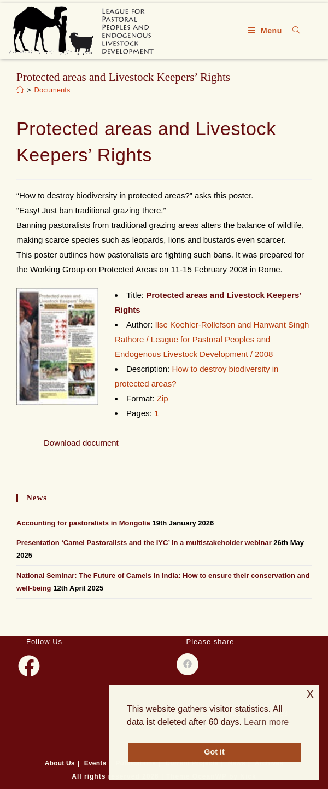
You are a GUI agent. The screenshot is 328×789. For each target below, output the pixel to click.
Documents (52, 90)
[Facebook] (29, 666)
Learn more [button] (266, 722)
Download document (81, 442)
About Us (60, 763)
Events (95, 763)
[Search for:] (292, 30)
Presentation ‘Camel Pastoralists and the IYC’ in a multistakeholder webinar (144, 543)
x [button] (310, 693)
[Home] (20, 90)
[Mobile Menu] (266, 30)
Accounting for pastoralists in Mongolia (83, 523)
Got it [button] (214, 751)
